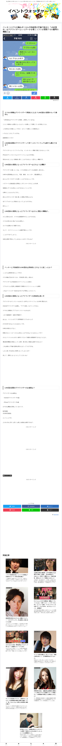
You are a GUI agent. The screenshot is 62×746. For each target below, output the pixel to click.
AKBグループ (19, 741)
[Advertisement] (31, 105)
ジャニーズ (34, 741)
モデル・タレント (42, 741)
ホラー (56, 741)
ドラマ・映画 (12, 741)
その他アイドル (26, 741)
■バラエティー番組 (7, 475)
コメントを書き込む (31, 724)
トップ (5, 741)
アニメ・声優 (50, 741)
